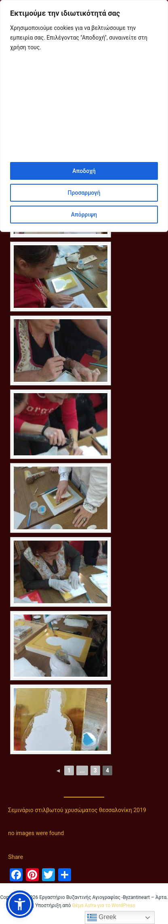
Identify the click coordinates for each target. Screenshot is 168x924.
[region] (84, 116)
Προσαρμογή (84, 192)
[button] (20, 904)
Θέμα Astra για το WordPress (103, 905)
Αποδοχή (83, 171)
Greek (101, 917)
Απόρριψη (84, 214)
